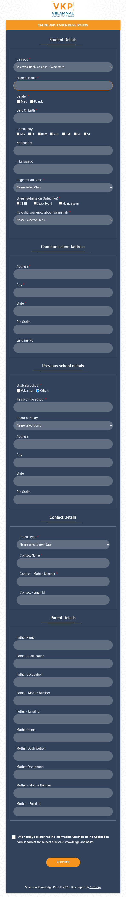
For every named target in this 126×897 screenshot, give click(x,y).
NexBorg (95, 887)
